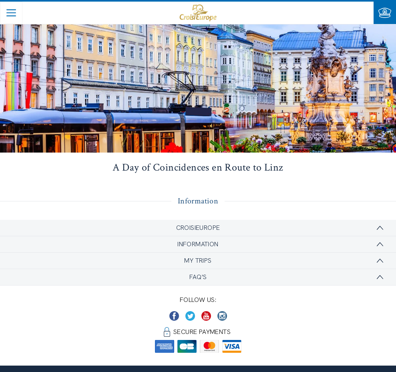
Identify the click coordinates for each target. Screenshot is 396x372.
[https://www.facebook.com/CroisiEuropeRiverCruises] (174, 316)
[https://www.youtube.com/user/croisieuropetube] (206, 316)
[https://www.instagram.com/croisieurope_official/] (222, 316)
